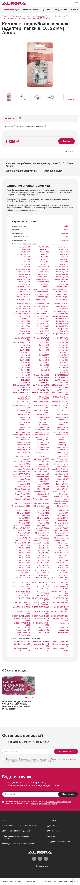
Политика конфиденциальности (65, 882)
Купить (66, 141)
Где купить (46, 10)
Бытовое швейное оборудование (16, 831)
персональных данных (67, 759)
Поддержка (51, 820)
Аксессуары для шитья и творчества (18, 844)
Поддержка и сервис (30, 10)
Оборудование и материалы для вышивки (16, 837)
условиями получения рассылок (58, 802)
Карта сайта (46, 882)
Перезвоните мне (66, 751)
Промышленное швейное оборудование (19, 826)
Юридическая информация (58, 842)
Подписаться (68, 794)
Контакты (74, 10)
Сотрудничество (60, 10)
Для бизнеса (52, 831)
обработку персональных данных (44, 804)
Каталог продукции (11, 10)
